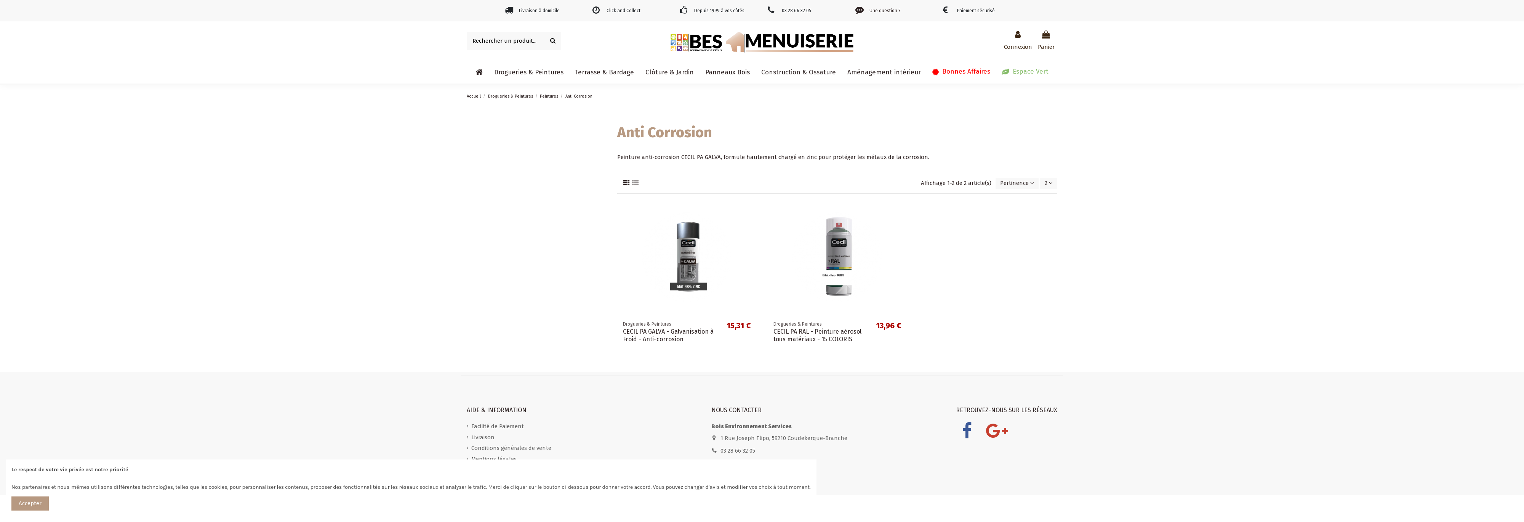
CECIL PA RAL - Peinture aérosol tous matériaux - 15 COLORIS (817, 335)
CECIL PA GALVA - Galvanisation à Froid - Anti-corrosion (668, 335)
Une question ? (885, 10)
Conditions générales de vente (511, 448)
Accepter (30, 503)
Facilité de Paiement (497, 426)
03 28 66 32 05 (737, 450)
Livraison (483, 437)
